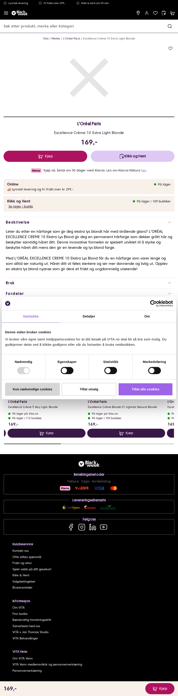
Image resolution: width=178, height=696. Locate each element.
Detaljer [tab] (89, 316)
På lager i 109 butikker (154, 201)
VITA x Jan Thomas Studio (30, 632)
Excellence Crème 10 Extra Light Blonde (109, 38)
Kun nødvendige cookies (32, 389)
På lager (164, 184)
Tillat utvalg (89, 389)
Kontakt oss (20, 550)
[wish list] (155, 13)
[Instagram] (81, 527)
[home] (20, 13)
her (143, 170)
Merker (55, 38)
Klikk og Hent (18, 201)
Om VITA (18, 607)
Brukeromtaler (22, 587)
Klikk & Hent (20, 575)
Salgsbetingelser (23, 581)
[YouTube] (103, 527)
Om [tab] (147, 316)
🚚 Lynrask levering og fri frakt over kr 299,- (40, 189)
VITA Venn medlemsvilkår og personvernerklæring (47, 664)
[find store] (138, 13)
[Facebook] (71, 527)
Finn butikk (20, 614)
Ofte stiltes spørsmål (26, 557)
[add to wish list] (170, 48)
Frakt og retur (22, 563)
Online (12, 184)
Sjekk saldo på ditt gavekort (31, 569)
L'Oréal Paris (71, 38)
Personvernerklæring (27, 670)
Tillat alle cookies (145, 389)
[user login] (146, 13)
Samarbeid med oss (26, 626)
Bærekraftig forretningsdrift (31, 620)
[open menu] (6, 13)
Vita (46, 38)
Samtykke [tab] (31, 316)
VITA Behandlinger (25, 638)
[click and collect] (164, 13)
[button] (169, 26)
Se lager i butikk (20, 206)
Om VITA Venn (22, 658)
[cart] (172, 13)
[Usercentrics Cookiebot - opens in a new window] (153, 303)
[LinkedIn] (92, 527)
